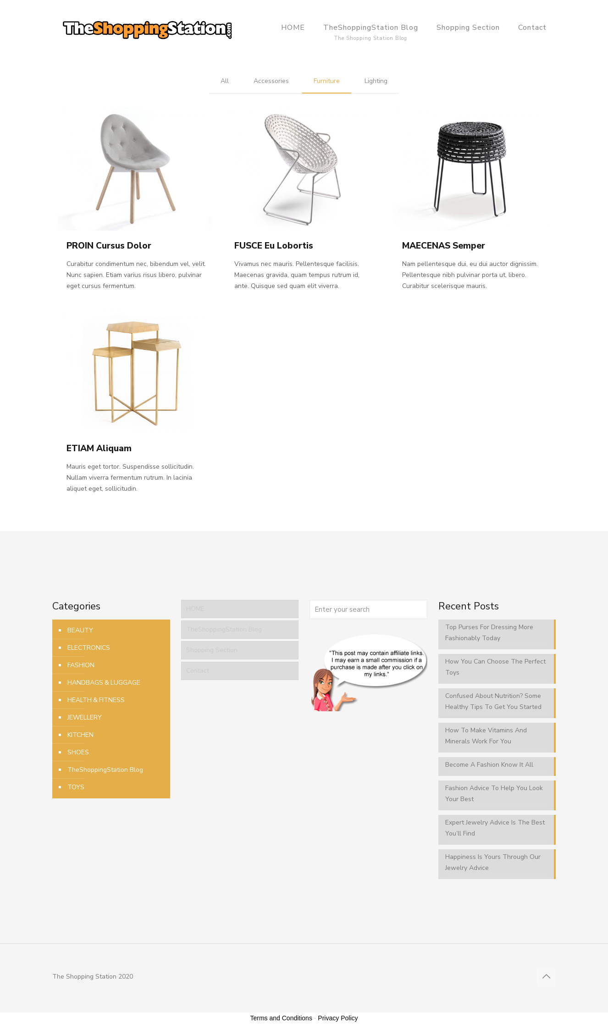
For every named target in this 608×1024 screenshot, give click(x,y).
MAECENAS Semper (443, 246)
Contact (197, 670)
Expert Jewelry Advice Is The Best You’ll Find (495, 828)
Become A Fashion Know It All (489, 764)
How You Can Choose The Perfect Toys (495, 667)
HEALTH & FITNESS (96, 700)
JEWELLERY (84, 717)
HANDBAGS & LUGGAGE (103, 682)
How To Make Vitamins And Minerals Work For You (486, 736)
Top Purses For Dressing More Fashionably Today (489, 632)
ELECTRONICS (88, 647)
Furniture (327, 81)
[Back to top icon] (546, 976)
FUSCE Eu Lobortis (273, 246)
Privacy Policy (338, 1018)
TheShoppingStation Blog (105, 769)
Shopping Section (212, 650)
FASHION (80, 665)
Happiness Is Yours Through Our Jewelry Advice (493, 862)
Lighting (376, 81)
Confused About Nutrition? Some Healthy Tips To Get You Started (493, 701)
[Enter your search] (368, 609)
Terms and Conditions (281, 1018)
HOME (195, 608)
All (225, 81)
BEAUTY (80, 630)
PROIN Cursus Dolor (108, 246)
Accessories (271, 81)
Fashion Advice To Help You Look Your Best (494, 793)
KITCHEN (80, 735)
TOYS (75, 787)
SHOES (78, 752)
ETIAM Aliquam (99, 448)
